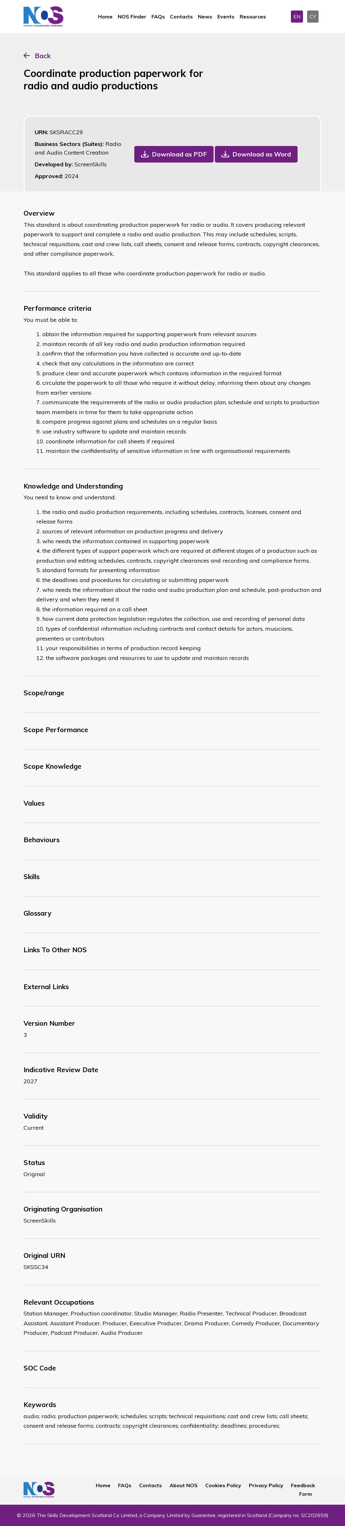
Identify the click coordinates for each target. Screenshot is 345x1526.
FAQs (158, 16)
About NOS (184, 1485)
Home (105, 16)
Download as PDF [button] (179, 154)
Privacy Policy (266, 1485)
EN (296, 16)
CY (313, 16)
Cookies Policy (223, 1485)
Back (43, 56)
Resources (253, 16)
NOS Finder (132, 16)
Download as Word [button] (261, 154)
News (205, 16)
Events (226, 16)
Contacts (181, 16)
